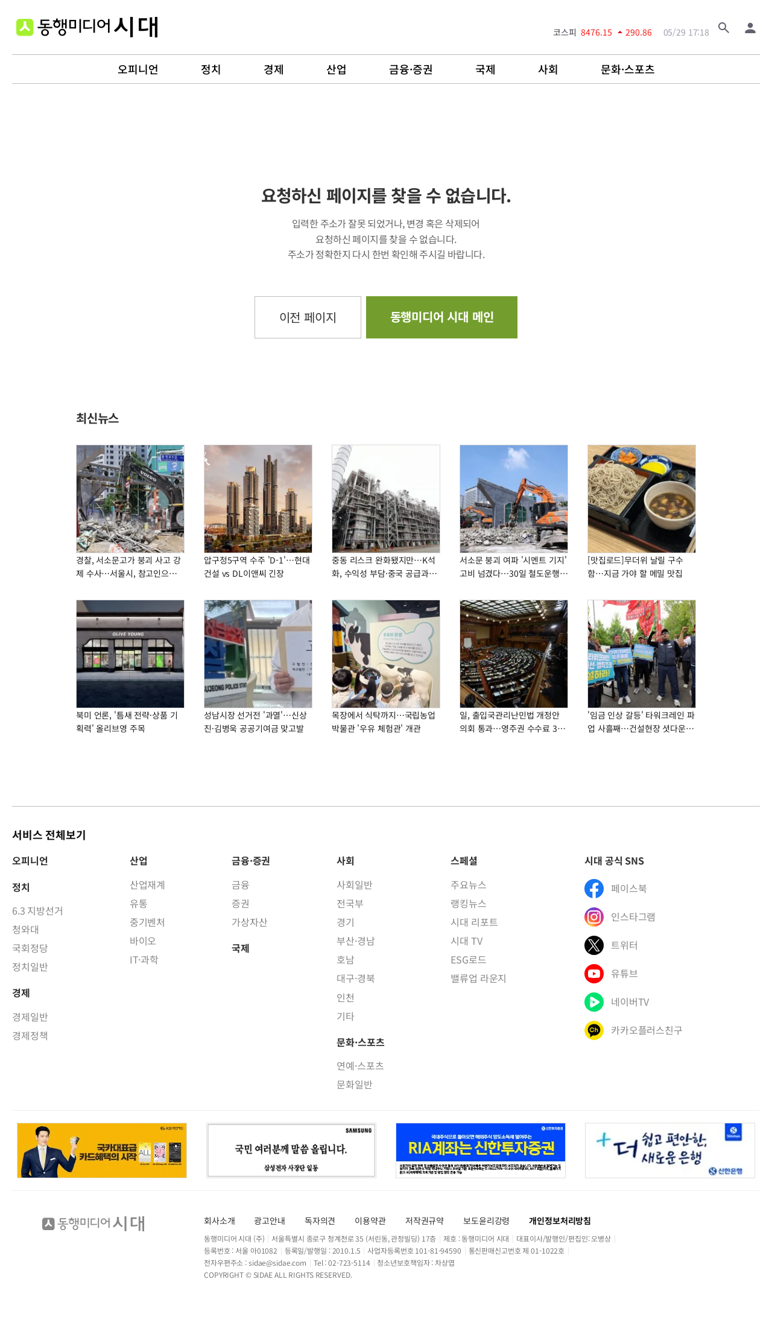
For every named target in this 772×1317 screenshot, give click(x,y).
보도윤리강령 (486, 1220)
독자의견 (320, 1220)
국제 (485, 69)
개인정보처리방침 (560, 1220)
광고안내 (269, 1220)
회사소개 (219, 1220)
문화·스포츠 (628, 69)
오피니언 (138, 69)
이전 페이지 (308, 317)
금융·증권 (411, 69)
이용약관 (370, 1220)
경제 (274, 69)
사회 (548, 69)
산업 (336, 69)
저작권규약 (424, 1220)
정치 (211, 69)
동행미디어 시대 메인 (442, 316)
